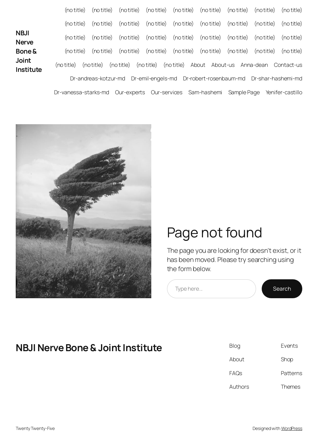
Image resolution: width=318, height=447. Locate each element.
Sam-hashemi (205, 92)
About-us (222, 64)
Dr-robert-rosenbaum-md (214, 78)
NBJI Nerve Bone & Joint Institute (29, 51)
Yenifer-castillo (284, 92)
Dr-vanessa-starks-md (81, 92)
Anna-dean (254, 64)
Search (282, 288)
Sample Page (244, 92)
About (198, 64)
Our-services (166, 92)
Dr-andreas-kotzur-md (97, 78)
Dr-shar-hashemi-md (276, 78)
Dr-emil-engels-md (154, 78)
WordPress (291, 428)
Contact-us (288, 64)
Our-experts (130, 92)
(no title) (75, 10)
